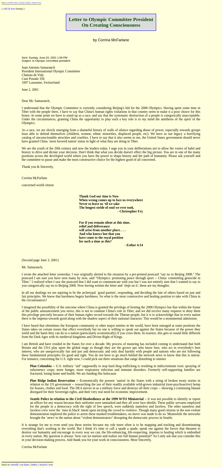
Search (34, 3)
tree (39, 3)
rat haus (22, 3)
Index (28, 3)
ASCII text (9, 8)
